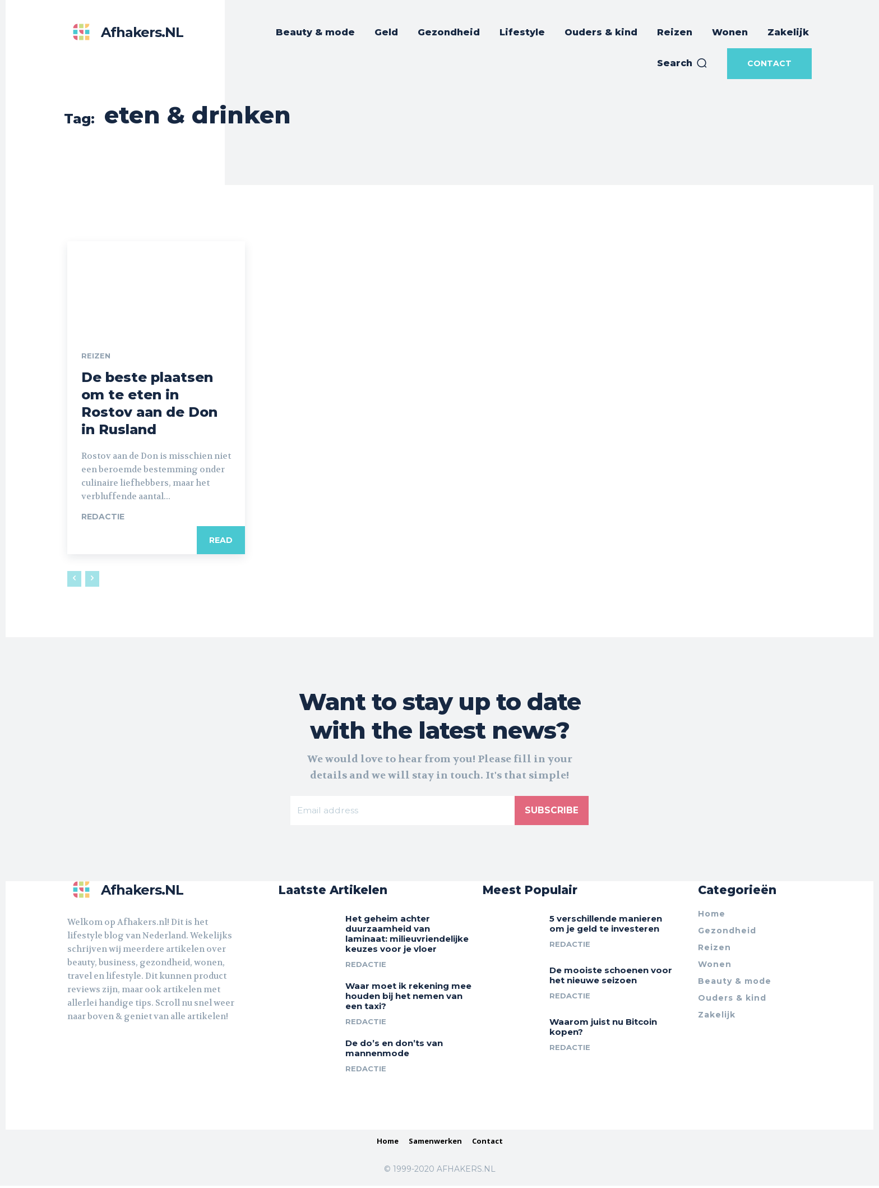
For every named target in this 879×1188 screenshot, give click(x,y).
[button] (682, 63)
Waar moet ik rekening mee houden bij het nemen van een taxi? (408, 998)
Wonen (715, 966)
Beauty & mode (734, 983)
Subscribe (552, 811)
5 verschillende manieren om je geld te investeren (605, 925)
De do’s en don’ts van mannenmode (394, 1050)
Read (221, 541)
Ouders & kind (732, 1000)
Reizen (96, 357)
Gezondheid (727, 933)
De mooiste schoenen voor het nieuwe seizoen (610, 977)
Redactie (102, 518)
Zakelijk (716, 1017)
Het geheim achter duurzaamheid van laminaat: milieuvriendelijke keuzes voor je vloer (407, 935)
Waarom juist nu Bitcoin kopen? (603, 1029)
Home (711, 916)
